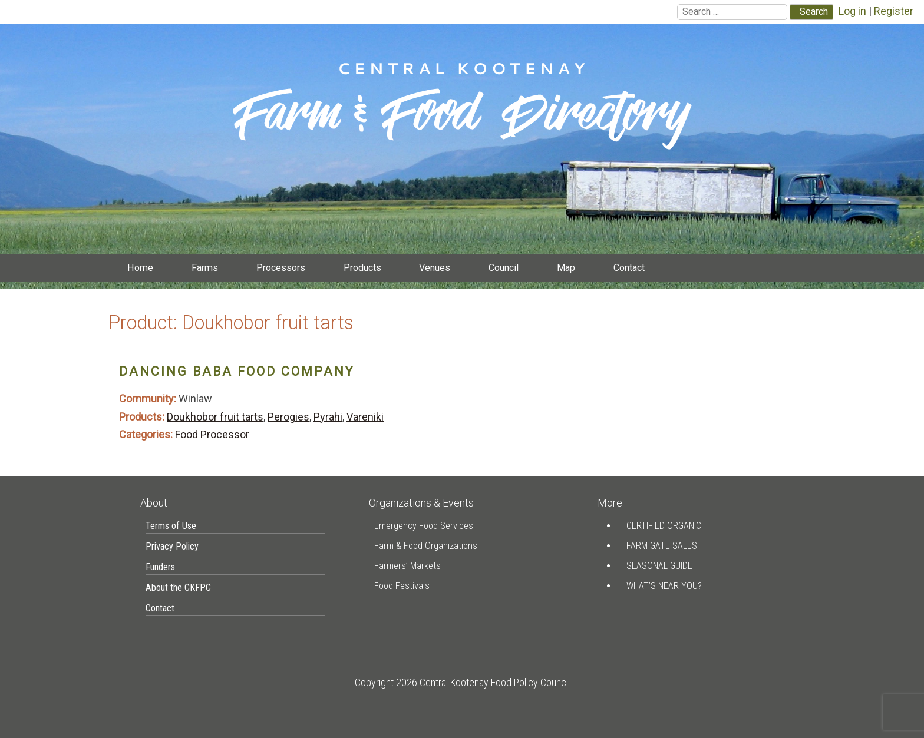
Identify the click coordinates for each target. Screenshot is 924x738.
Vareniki (365, 417)
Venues (434, 267)
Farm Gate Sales (661, 545)
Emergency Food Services (423, 525)
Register (893, 11)
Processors (280, 267)
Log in (852, 11)
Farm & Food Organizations (425, 545)
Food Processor (212, 434)
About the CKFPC (178, 587)
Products (362, 267)
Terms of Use (171, 525)
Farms (205, 267)
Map (566, 267)
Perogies (288, 417)
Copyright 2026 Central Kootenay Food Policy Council (462, 682)
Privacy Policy (172, 546)
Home (140, 267)
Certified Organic (663, 525)
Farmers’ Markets (407, 565)
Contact (629, 267)
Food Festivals (402, 585)
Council (504, 267)
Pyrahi (328, 417)
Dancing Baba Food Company (236, 371)
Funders (160, 566)
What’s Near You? (664, 585)
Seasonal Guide (659, 565)
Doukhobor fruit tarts (215, 417)
